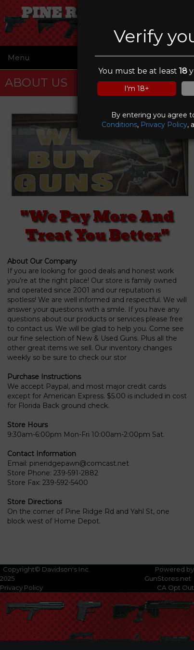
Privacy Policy (164, 124)
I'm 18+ (136, 88)
